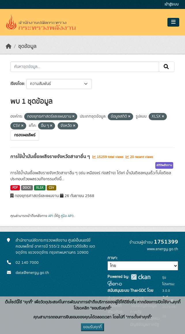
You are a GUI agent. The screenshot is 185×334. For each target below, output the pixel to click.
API (50, 215)
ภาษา (112, 258)
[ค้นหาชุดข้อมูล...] (84, 67)
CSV (51, 187)
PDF (15, 187)
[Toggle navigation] (173, 22)
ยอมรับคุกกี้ (92, 327)
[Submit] (167, 67)
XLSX (40, 187)
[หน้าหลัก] (9, 46)
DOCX (27, 187)
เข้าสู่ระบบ (172, 4)
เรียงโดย (17, 84)
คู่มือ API (67, 215)
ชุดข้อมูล (27, 46)
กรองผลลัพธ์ (24, 135)
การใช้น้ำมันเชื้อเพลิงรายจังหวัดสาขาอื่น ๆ (50, 156)
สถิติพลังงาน (164, 165)
